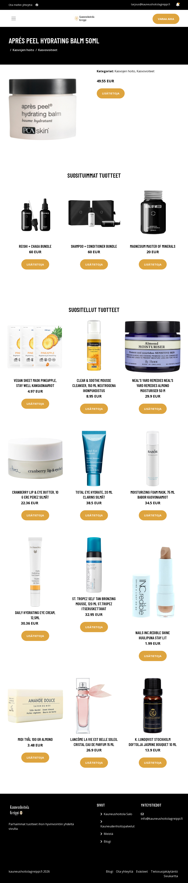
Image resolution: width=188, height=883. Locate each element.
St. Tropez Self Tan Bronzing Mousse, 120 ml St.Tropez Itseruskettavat (94, 603)
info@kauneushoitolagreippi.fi (162, 819)
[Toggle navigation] (14, 18)
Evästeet (142, 871)
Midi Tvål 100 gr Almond (35, 739)
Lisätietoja (110, 93)
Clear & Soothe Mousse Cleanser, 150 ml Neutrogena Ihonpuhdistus (94, 385)
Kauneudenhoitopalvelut (117, 826)
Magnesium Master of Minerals (152, 246)
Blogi (107, 841)
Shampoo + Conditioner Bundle (94, 246)
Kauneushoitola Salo (118, 814)
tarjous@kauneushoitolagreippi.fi (150, 4)
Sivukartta (171, 876)
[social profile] (37, 4)
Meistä (108, 834)
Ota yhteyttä (124, 871)
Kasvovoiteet (47, 50)
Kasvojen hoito (23, 50)
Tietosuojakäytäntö (164, 871)
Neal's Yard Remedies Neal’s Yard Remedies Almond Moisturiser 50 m (152, 385)
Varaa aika (166, 19)
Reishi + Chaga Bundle (35, 246)
